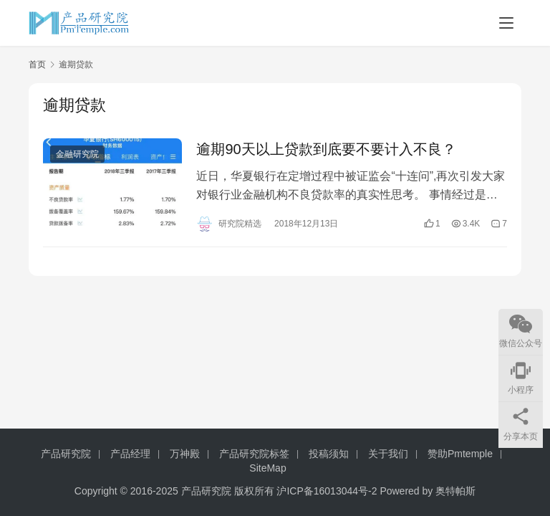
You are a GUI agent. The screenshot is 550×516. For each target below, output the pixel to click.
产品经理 (130, 453)
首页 (37, 64)
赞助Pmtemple (460, 453)
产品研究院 (66, 453)
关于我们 (388, 453)
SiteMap (267, 468)
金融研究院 (77, 154)
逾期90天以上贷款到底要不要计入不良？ (325, 149)
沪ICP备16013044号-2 (326, 491)
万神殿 (185, 453)
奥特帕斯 (455, 491)
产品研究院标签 (254, 453)
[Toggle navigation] (506, 23)
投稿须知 (329, 453)
